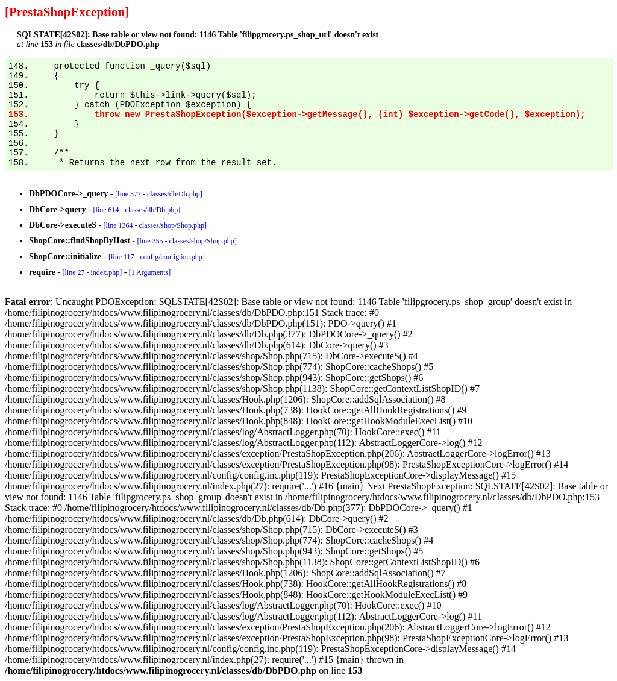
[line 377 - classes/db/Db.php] (158, 194)
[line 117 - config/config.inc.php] (156, 257)
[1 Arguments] (150, 272)
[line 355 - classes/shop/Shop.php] (186, 241)
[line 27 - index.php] (92, 272)
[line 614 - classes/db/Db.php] (137, 210)
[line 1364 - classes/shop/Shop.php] (155, 225)
